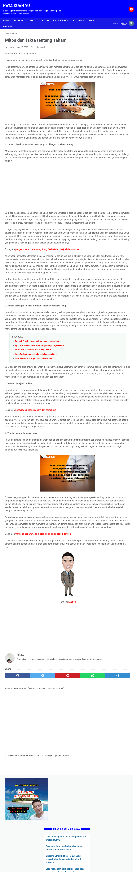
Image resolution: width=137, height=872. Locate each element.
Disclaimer (80, 16)
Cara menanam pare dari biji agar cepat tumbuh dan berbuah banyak (115, 123)
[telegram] (81, 767)
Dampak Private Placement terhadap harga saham (37, 398)
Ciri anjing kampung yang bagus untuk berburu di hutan (114, 168)
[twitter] (30, 767)
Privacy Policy (62, 16)
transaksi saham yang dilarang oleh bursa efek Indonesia (43, 624)
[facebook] (13, 767)
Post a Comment (38, 44)
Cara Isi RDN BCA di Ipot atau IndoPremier (33, 415)
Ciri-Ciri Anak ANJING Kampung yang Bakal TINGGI (112, 181)
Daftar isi (20, 16)
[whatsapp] (64, 767)
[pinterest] (47, 767)
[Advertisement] (47, 199)
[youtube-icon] (129, 6)
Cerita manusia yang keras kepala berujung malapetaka (115, 155)
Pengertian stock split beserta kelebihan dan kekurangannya (113, 194)
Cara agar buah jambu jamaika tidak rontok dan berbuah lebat (114, 94)
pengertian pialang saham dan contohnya (35, 480)
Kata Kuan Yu (18, 3)
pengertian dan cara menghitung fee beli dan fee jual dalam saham (48, 276)
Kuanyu (51, 692)
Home (8, 16)
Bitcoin (47, 16)
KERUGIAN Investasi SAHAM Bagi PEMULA (34, 407)
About (93, 16)
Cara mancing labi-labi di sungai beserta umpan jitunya (114, 81)
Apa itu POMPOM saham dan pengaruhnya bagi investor (39, 402)
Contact (9, 22)
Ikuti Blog (34, 16)
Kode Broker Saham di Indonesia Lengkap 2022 (36, 411)
